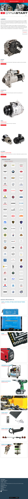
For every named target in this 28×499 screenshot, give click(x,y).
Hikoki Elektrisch (14, 383)
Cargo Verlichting (14, 431)
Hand (14, 336)
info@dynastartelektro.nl (4, 491)
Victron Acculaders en (14, 320)
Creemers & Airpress (14, 367)
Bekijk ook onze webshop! (14, 1)
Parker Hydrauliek (14, 399)
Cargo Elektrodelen (14, 447)
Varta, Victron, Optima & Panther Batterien (14, 304)
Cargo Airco (14, 415)
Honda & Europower (14, 352)
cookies (14, 497)
